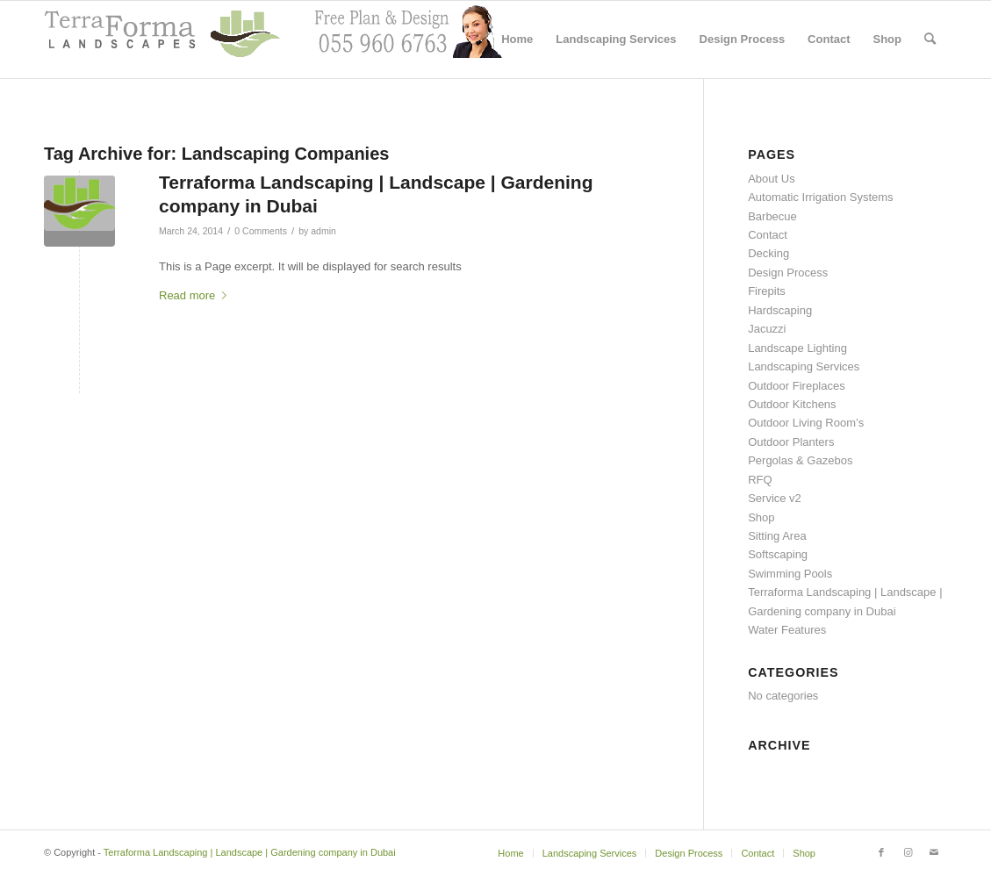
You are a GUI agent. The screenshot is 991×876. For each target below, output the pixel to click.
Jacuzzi (767, 328)
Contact (767, 234)
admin (323, 231)
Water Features (787, 629)
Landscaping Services (803, 366)
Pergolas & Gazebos (800, 460)
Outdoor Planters (791, 442)
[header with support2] (273, 39)
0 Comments (260, 231)
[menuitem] (517, 39)
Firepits (767, 291)
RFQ (760, 479)
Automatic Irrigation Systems (820, 197)
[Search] (930, 39)
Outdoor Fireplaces (796, 385)
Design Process (788, 272)
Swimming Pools (790, 573)
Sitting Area (777, 535)
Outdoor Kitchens (792, 404)
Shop (761, 517)
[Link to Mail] (934, 852)
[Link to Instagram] (907, 852)
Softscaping (778, 554)
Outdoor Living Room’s (806, 422)
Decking (768, 253)
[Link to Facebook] (881, 852)
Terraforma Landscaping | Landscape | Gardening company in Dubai (250, 852)
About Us (771, 178)
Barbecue (772, 216)
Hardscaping (780, 310)
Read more (196, 295)
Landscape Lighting (797, 348)
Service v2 (774, 498)
